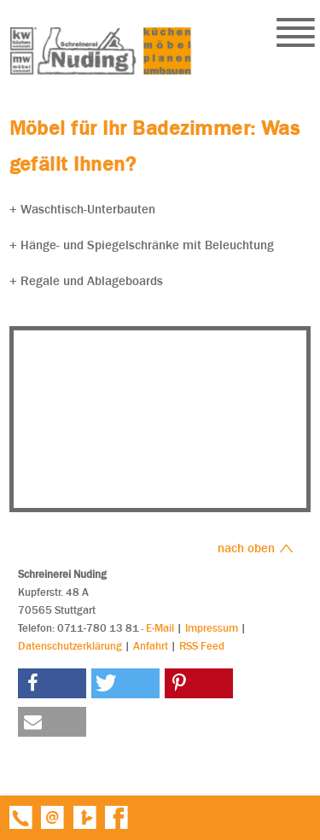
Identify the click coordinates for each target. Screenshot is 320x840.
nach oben (256, 548)
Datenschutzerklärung (70, 645)
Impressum (211, 627)
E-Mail (160, 627)
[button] (52, 683)
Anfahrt (150, 645)
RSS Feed (201, 645)
